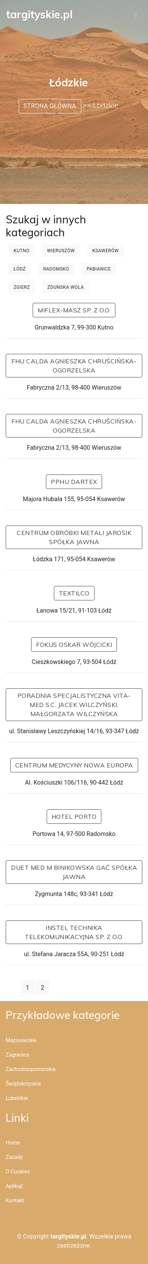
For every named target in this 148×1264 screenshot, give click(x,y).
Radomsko (56, 269)
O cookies (18, 1171)
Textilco (74, 593)
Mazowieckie (21, 1040)
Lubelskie (17, 1098)
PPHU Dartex (74, 482)
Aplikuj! (14, 1186)
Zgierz (22, 287)
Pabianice (99, 269)
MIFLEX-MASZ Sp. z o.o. (74, 310)
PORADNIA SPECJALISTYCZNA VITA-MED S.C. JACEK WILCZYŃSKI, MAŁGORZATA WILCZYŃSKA (74, 705)
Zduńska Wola (65, 287)
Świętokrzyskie (23, 1084)
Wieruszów (61, 250)
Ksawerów (105, 250)
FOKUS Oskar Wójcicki (74, 644)
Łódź (20, 269)
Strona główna (50, 106)
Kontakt (15, 1200)
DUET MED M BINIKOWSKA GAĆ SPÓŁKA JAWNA (74, 872)
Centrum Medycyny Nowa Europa (74, 765)
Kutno (22, 250)
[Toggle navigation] (135, 14)
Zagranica (17, 1055)
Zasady (14, 1157)
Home (13, 1143)
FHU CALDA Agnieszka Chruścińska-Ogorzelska (74, 365)
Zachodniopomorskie (31, 1069)
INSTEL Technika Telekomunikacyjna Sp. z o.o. (74, 932)
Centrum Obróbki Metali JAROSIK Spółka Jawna (74, 537)
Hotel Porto (74, 816)
